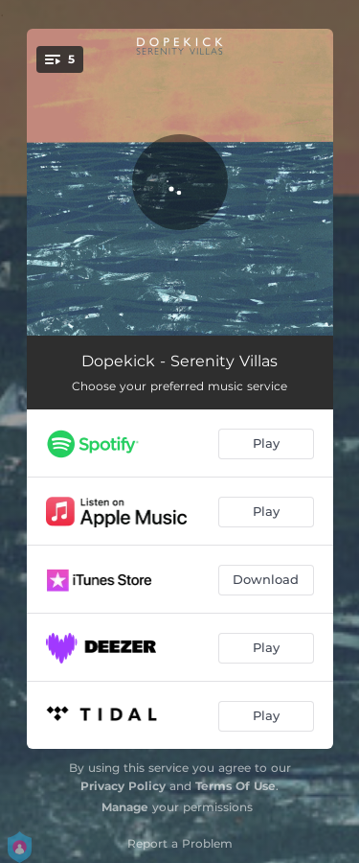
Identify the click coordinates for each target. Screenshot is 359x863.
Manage (124, 807)
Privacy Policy (123, 786)
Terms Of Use (235, 786)
